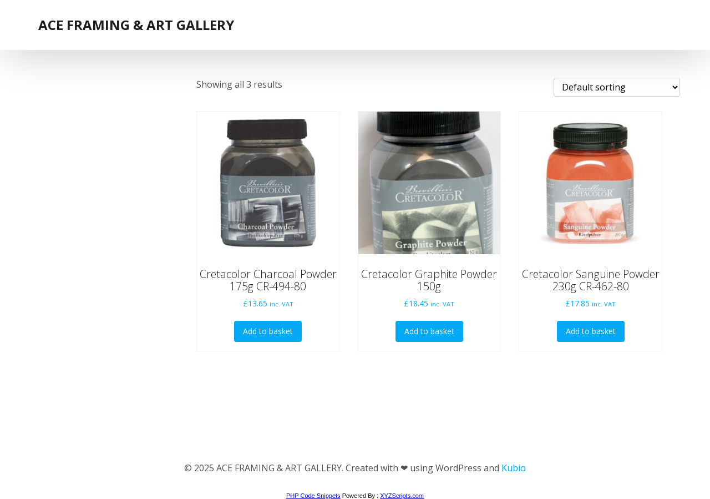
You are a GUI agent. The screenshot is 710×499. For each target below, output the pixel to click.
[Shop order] (617, 87)
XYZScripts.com (402, 495)
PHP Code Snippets (313, 495)
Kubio (513, 468)
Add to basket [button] (268, 331)
